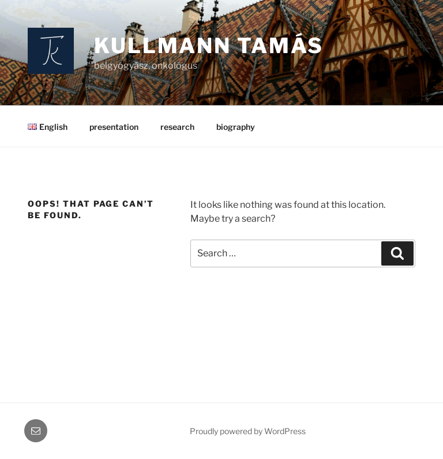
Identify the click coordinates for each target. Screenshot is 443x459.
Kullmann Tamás (209, 45)
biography (235, 127)
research (177, 127)
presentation (113, 127)
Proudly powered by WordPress (248, 431)
